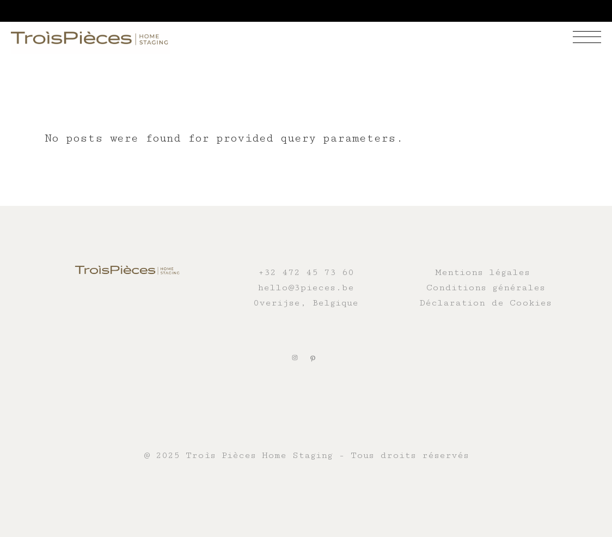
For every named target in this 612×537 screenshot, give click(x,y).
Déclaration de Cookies (485, 302)
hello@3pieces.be (306, 287)
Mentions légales (482, 272)
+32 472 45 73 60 (306, 272)
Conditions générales (485, 287)
